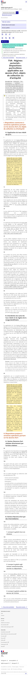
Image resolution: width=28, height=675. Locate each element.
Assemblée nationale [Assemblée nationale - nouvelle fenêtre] (5, 632)
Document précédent (8, 57)
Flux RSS (2, 620)
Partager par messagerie (13, 38)
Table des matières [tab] (6, 22)
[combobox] (9, 12)
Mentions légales (15, 666)
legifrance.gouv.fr (5, 663)
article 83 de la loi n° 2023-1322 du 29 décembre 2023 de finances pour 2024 (14, 159)
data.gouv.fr (14, 663)
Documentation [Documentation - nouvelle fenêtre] (4, 624)
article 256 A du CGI (18, 452)
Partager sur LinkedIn (9, 38)
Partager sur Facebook (2, 38)
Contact (2, 615)
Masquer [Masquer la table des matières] (6, 41)
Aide (2, 613)
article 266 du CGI (15, 574)
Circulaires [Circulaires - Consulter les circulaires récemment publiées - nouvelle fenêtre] (3, 636)
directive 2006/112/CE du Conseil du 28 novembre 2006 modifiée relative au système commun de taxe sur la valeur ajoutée (15, 286)
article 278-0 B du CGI (9, 217)
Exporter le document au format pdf (2, 34)
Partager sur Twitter (6, 38)
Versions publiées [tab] (6, 27)
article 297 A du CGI (9, 151)
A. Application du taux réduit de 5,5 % (13, 49)
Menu (26, 2)
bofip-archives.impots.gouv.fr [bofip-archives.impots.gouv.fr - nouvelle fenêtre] (6, 626)
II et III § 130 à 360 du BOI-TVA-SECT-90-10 (15, 196)
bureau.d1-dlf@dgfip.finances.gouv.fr (15, 109)
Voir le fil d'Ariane (4, 17)
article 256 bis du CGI (9, 264)
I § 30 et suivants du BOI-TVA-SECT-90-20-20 (15, 358)
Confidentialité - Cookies (6, 669)
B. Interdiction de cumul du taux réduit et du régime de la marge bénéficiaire (15, 51)
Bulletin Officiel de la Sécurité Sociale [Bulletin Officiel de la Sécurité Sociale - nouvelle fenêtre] (8, 634)
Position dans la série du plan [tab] (8, 25)
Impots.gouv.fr (3, 644)
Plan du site (22, 666)
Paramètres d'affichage (17, 669)
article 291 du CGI (12, 229)
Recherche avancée (7, 15)
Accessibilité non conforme (6, 666)
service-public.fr (12, 660)
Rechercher (17, 12)
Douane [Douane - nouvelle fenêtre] (2, 638)
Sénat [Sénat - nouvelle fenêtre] (2, 646)
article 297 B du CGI (12, 391)
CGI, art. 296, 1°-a (13, 312)
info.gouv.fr (3, 660)
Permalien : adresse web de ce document (9, 34)
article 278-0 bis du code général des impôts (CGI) (15, 140)
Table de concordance (5, 622)
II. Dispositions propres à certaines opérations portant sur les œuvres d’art (13, 55)
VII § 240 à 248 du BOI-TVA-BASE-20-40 (15, 232)
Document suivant (21, 57)
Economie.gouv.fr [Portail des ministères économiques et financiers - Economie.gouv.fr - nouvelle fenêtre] (4, 642)
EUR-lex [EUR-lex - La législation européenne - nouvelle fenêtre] (2, 640)
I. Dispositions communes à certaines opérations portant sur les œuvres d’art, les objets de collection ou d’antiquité (15, 45)
